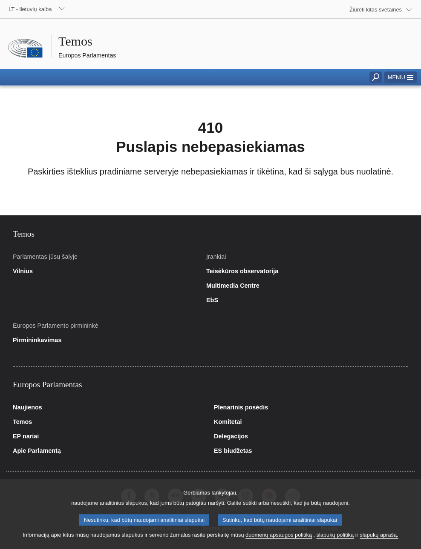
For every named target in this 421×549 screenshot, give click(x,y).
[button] (400, 77)
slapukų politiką (335, 540)
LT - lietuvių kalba (30, 9)
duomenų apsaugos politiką (278, 540)
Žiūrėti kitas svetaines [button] (375, 9)
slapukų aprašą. (379, 540)
